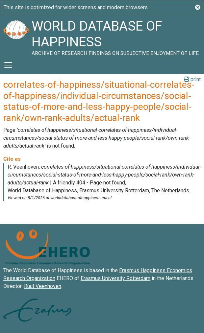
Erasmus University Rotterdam (115, 278)
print (192, 79)
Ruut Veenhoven (42, 286)
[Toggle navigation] (8, 65)
